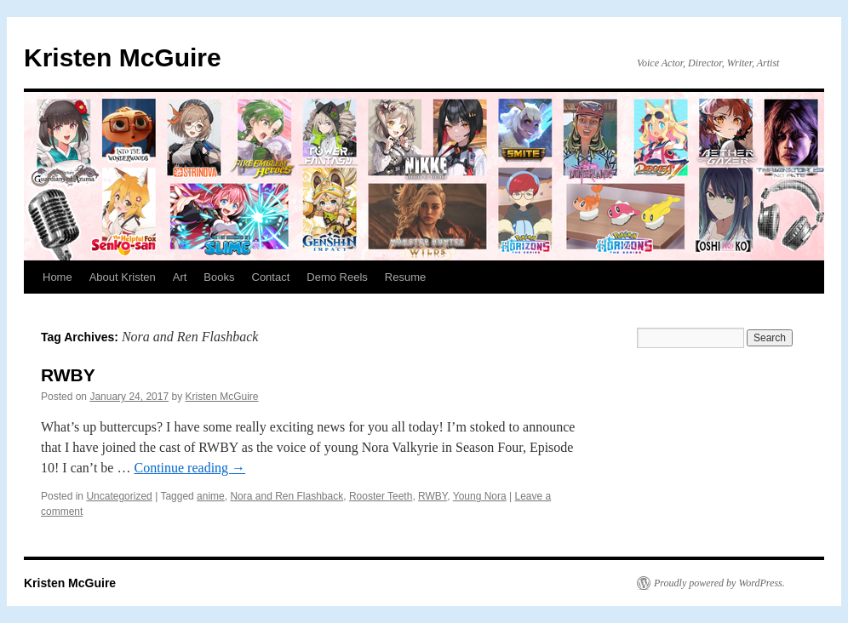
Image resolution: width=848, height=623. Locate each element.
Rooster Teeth (381, 496)
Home (57, 277)
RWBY (68, 375)
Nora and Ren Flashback (286, 496)
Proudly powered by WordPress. (719, 583)
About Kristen (122, 277)
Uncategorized (119, 496)
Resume (405, 277)
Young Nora (480, 496)
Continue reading (189, 467)
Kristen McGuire (122, 57)
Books (218, 277)
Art (180, 277)
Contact (271, 277)
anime (211, 496)
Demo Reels (337, 277)
